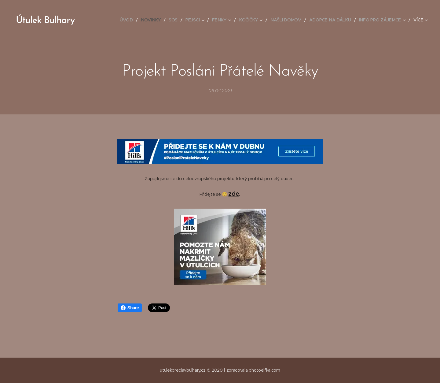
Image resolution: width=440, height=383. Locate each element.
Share (130, 307)
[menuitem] (129, 20)
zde (233, 194)
